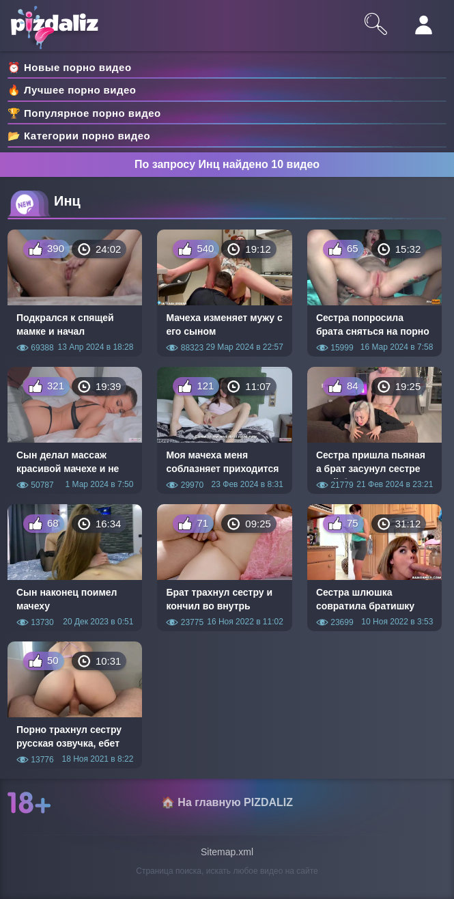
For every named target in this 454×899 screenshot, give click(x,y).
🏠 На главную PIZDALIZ (227, 802)
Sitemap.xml (227, 851)
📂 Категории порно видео (79, 135)
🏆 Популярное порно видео (84, 113)
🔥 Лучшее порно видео (72, 90)
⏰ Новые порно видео (70, 67)
